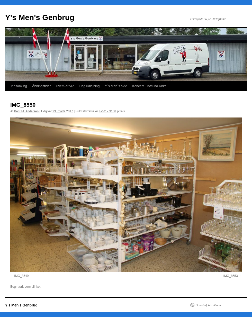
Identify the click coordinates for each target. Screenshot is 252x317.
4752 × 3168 (107, 111)
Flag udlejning (89, 86)
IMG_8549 (21, 276)
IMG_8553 (230, 276)
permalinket (32, 286)
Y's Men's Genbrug (39, 17)
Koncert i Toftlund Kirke (149, 86)
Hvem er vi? (65, 86)
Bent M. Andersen (26, 111)
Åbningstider (41, 86)
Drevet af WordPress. (208, 305)
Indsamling (19, 86)
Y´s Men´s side (116, 86)
